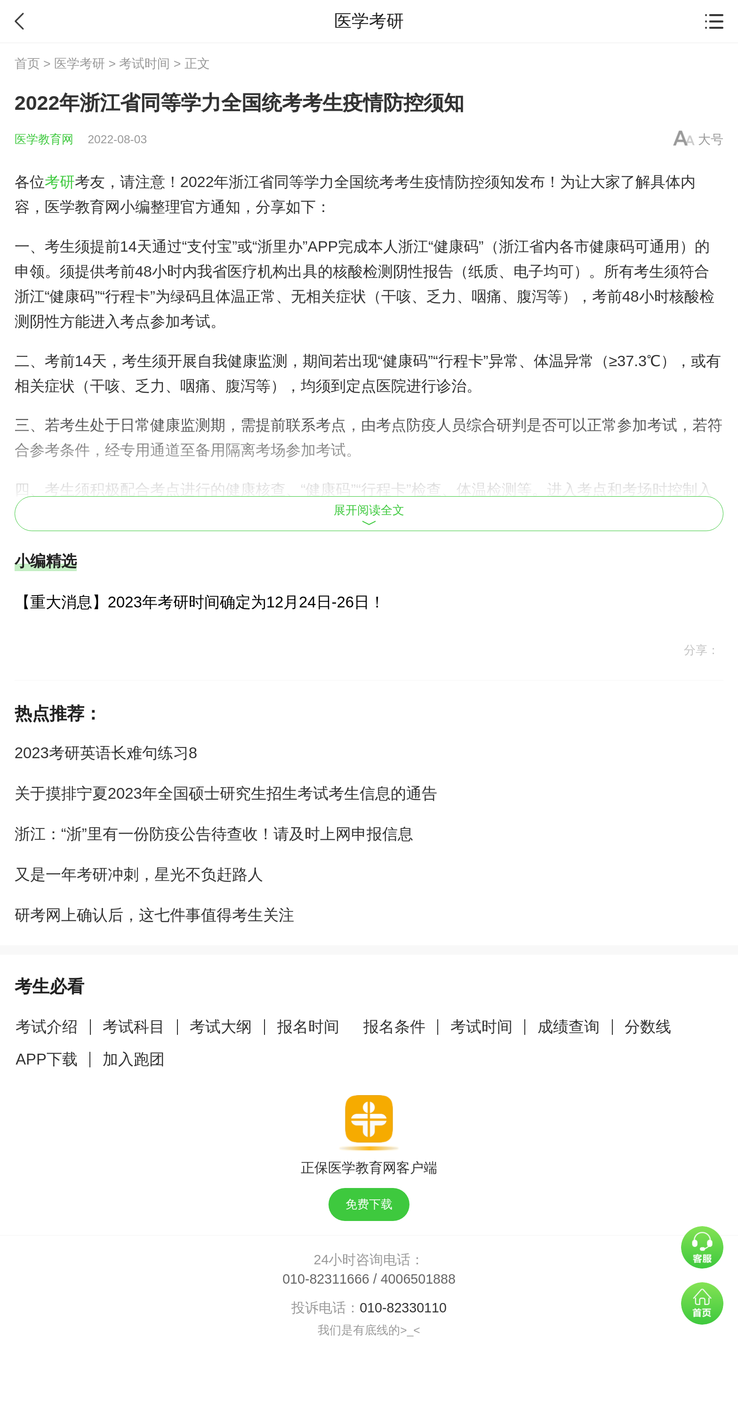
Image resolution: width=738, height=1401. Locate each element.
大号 (710, 139)
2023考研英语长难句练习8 (106, 753)
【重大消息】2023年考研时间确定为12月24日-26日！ (200, 602)
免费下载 (369, 1204)
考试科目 (134, 1026)
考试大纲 (221, 1026)
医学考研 (79, 64)
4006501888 (418, 1278)
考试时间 (144, 64)
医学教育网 (44, 139)
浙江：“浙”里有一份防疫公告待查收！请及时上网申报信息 (214, 834)
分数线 (648, 1026)
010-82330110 (403, 1307)
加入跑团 (134, 1059)
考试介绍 (47, 1026)
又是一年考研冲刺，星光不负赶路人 (139, 874)
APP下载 (47, 1059)
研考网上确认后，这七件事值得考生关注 (154, 915)
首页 (27, 64)
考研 (60, 181)
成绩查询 (568, 1026)
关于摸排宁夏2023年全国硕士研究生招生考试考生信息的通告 (226, 793)
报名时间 (308, 1026)
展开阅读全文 (369, 514)
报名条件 (394, 1026)
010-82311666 (325, 1278)
